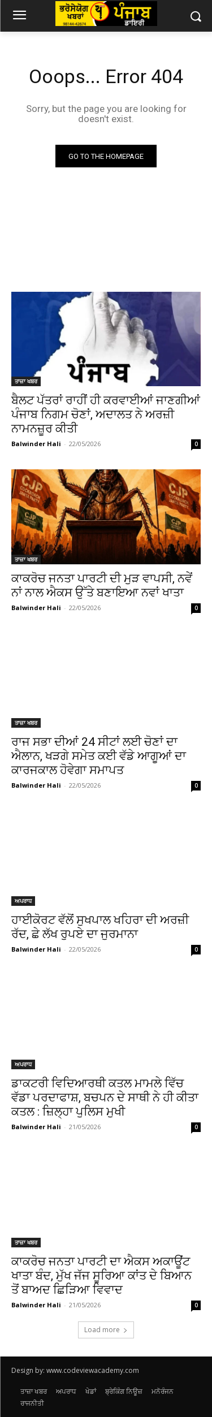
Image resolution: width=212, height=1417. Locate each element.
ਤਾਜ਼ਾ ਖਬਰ (26, 381)
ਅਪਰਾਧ (23, 901)
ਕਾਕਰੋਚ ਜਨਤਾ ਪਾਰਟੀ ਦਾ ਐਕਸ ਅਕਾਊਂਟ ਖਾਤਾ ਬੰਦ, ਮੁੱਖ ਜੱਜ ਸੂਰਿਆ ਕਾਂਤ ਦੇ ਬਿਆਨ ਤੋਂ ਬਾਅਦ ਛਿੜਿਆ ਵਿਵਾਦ (101, 1276)
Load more (106, 1329)
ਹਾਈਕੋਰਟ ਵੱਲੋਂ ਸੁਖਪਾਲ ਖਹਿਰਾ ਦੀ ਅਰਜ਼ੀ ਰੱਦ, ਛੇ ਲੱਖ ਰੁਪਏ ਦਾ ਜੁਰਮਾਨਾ (100, 927)
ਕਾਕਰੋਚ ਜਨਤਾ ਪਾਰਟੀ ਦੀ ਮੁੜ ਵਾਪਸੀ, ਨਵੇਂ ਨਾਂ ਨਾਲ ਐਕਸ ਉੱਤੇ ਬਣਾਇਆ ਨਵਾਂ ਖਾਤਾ (101, 585)
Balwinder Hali (36, 443)
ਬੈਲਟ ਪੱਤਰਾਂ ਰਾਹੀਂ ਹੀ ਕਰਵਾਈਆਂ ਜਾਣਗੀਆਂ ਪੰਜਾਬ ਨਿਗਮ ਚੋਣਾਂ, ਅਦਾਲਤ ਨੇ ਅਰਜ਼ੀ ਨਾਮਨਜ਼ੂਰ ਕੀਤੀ (105, 414)
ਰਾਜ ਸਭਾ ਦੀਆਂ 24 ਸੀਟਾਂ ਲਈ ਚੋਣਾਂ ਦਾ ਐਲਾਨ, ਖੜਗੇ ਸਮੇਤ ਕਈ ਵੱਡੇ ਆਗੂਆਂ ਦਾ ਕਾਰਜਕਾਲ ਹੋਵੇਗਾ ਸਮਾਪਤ (98, 756)
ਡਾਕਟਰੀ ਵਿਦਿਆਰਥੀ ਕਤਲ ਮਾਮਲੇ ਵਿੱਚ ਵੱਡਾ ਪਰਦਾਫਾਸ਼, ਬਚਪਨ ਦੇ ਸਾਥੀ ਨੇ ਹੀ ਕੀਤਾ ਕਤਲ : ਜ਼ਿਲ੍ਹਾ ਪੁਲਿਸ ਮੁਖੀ (104, 1097)
